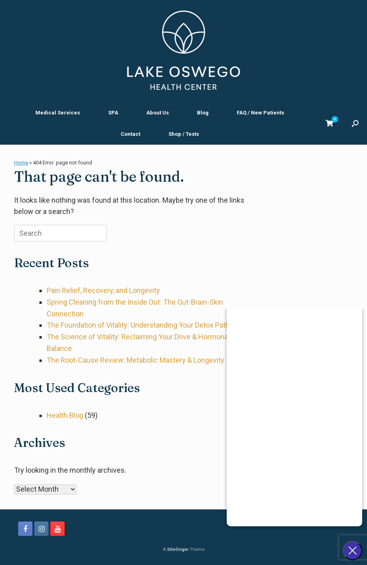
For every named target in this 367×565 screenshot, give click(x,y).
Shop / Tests (183, 134)
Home (21, 163)
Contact (130, 134)
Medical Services (57, 113)
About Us (157, 113)
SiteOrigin (178, 549)
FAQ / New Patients (260, 113)
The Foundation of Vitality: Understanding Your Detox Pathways (146, 325)
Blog (203, 113)
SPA (113, 113)
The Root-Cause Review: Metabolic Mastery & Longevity (135, 360)
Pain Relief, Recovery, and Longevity (103, 290)
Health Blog (65, 415)
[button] (355, 123)
